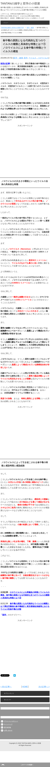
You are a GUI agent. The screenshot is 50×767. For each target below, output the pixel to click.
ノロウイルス (43, 58)
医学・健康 (18, 58)
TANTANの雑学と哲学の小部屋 (20, 3)
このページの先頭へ (27, 765)
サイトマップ (8, 724)
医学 (26, 58)
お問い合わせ (8, 730)
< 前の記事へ (6, 687)
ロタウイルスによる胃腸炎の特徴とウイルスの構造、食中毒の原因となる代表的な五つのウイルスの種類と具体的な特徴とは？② (24, 595)
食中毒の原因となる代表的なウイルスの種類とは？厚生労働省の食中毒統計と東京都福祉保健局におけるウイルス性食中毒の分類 (24, 606)
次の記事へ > (44, 687)
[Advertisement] (24, 151)
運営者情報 (7, 727)
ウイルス (32, 58)
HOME (25, 687)
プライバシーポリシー (11, 721)
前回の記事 (5, 64)
